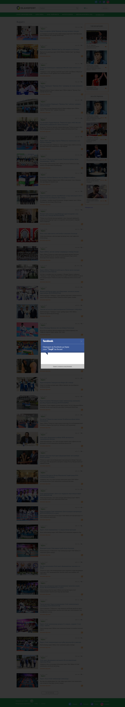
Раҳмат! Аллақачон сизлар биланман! (62, 366)
